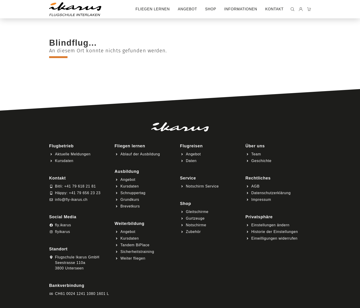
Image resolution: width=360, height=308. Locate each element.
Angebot (187, 9)
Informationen (240, 9)
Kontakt (274, 9)
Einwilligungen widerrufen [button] (274, 238)
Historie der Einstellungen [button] (274, 232)
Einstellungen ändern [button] (270, 225)
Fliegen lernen (152, 9)
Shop (210, 9)
